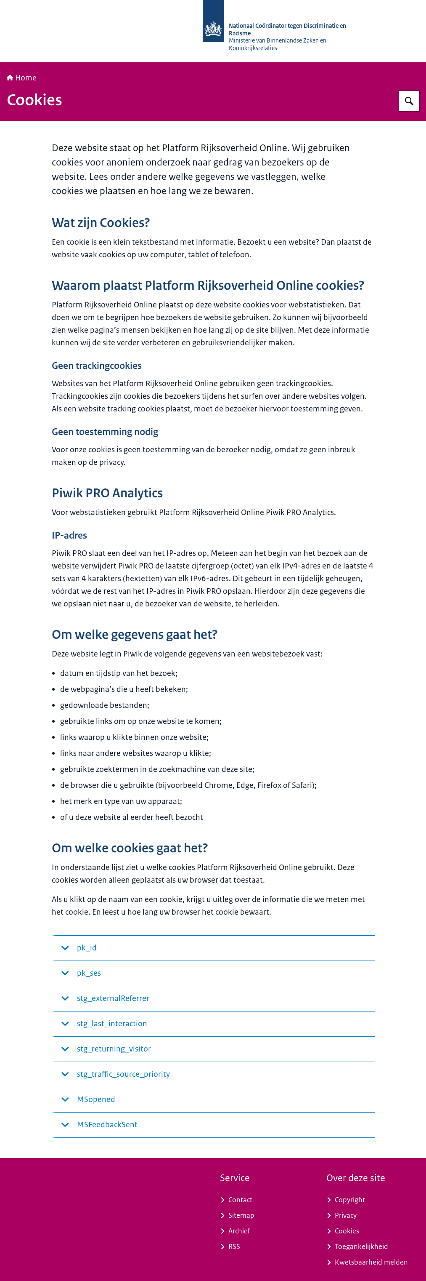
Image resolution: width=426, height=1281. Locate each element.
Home (22, 78)
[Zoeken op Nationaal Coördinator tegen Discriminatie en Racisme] (409, 101)
